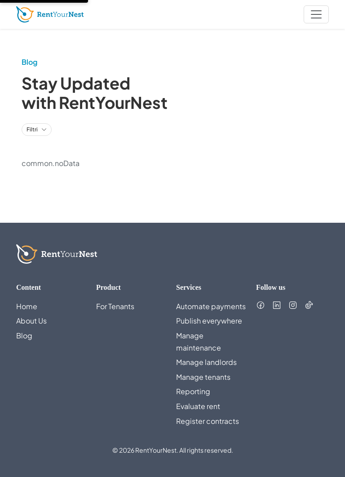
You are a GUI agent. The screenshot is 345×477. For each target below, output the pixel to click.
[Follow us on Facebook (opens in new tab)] (260, 305)
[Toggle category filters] (37, 129)
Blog (24, 335)
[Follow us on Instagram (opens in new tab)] (292, 305)
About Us (31, 320)
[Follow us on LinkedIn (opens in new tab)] (276, 305)
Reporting (193, 391)
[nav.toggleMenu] (316, 14)
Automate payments (211, 306)
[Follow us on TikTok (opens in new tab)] (309, 305)
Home (26, 306)
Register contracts (207, 421)
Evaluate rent (198, 406)
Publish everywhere (209, 320)
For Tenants (115, 306)
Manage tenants (203, 377)
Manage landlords (206, 362)
